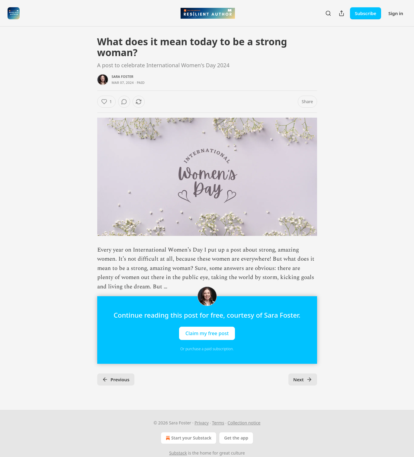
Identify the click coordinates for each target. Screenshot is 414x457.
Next (302, 379)
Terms (218, 423)
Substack (178, 453)
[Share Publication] (341, 13)
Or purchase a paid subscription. (207, 348)
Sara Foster (122, 76)
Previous (116, 379)
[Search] (328, 13)
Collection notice (244, 423)
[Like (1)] (106, 102)
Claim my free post (207, 333)
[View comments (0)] (124, 102)
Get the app (236, 438)
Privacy (201, 423)
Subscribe (365, 13)
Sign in (395, 13)
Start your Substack (188, 438)
